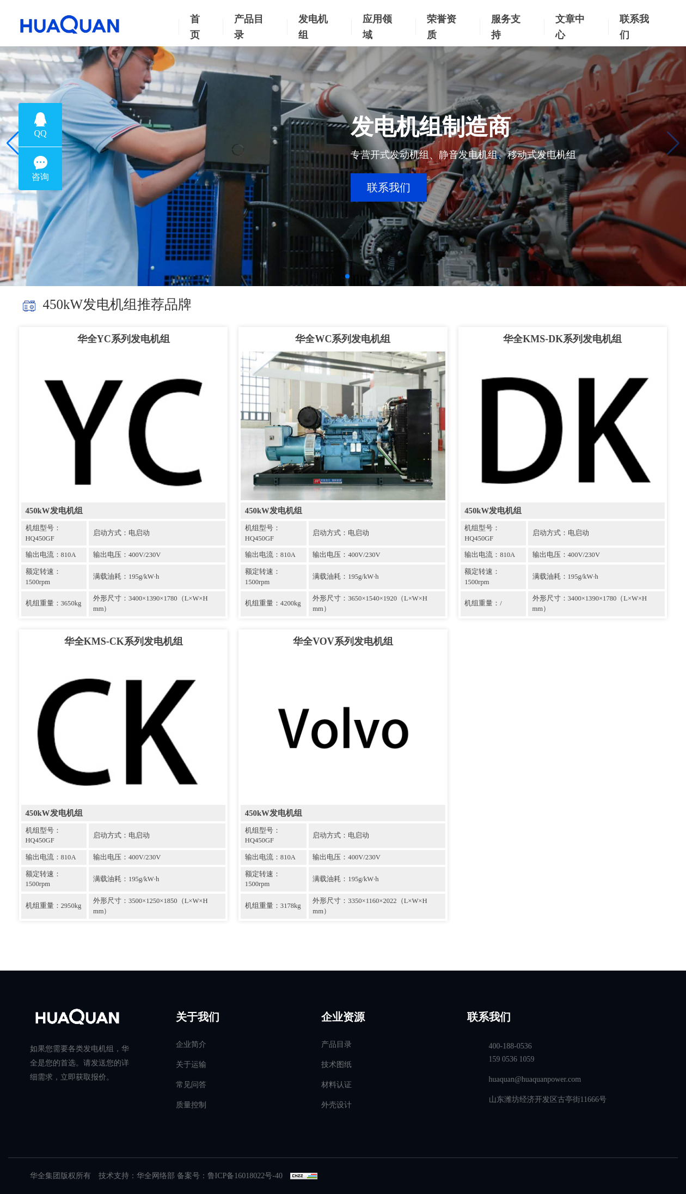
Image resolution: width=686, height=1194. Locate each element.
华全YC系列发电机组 (123, 339)
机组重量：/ (483, 603)
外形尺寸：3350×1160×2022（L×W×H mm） (370, 906)
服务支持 (505, 27)
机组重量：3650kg (54, 603)
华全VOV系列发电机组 (343, 641)
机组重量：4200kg (273, 603)
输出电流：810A (51, 555)
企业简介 (191, 1044)
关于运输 (191, 1064)
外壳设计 (336, 1105)
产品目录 (249, 27)
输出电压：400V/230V (127, 555)
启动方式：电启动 (121, 533)
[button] (12, 143)
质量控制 (191, 1105)
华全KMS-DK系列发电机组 (562, 339)
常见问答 (191, 1085)
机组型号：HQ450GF (43, 533)
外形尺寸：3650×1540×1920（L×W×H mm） (370, 604)
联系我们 (634, 27)
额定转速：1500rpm (43, 577)
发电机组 (313, 27)
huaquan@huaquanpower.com (535, 1079)
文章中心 (570, 27)
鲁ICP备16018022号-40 (245, 1176)
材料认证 (336, 1085)
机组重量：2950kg (54, 906)
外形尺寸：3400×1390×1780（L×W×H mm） (150, 604)
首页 (195, 27)
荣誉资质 (441, 27)
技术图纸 (336, 1064)
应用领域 (377, 27)
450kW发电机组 (54, 510)
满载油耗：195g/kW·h (126, 576)
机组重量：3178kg (273, 906)
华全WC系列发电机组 (342, 339)
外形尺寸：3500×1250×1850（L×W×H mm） (150, 906)
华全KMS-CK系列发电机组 (123, 641)
